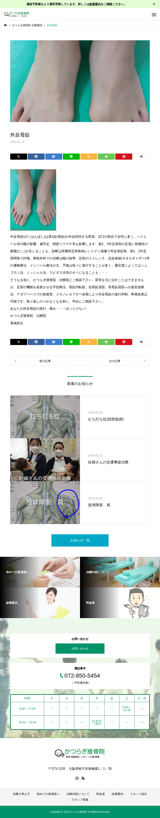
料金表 (100, 794)
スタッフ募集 (80, 799)
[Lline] (71, 157)
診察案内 (95, 4)
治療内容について (78, 794)
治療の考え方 (21, 794)
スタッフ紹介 (138, 794)
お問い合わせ (80, 648)
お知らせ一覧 (80, 540)
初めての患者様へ (48, 794)
